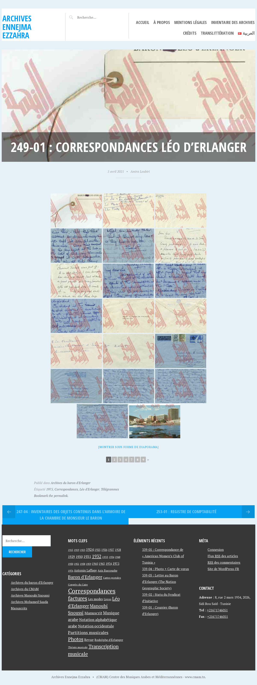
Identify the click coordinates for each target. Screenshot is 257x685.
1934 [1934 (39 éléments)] (111, 557)
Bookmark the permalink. (51, 495)
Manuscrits (19, 608)
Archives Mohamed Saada (29, 602)
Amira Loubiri (140, 171)
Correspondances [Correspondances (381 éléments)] (91, 591)
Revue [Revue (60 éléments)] (89, 639)
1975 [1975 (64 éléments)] (115, 563)
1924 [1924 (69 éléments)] (90, 549)
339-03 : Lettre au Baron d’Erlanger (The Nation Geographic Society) (160, 581)
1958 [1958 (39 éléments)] (82, 563)
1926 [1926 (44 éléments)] (104, 550)
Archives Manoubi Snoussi (30, 595)
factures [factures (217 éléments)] (77, 598)
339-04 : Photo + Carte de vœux (165, 569)
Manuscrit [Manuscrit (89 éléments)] (93, 612)
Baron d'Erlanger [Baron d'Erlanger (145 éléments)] (85, 577)
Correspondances (66, 489)
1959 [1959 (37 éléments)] (88, 563)
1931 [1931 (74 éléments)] (87, 556)
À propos (162, 22)
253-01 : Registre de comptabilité (186, 511)
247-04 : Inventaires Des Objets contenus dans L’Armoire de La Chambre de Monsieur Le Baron (70, 515)
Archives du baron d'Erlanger (70, 483)
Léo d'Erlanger (89, 489)
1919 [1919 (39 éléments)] (76, 549)
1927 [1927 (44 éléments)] (111, 550)
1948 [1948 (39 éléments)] (117, 557)
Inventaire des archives (233, 22)
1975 (49, 489)
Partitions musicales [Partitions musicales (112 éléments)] (88, 632)
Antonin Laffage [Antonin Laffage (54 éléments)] (85, 570)
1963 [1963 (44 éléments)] (102, 564)
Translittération (217, 33)
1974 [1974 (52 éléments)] (109, 564)
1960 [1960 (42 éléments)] (95, 564)
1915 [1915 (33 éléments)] (70, 549)
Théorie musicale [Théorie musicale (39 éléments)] (78, 647)
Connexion (216, 549)
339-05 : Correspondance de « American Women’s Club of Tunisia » (163, 556)
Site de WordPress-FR (223, 569)
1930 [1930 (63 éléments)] (79, 556)
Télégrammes (110, 489)
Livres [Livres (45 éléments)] (107, 599)
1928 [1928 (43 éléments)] (118, 550)
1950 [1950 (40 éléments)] (70, 563)
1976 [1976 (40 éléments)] (70, 570)
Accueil (142, 22)
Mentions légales (190, 22)
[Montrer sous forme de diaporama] (128, 447)
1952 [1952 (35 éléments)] (76, 563)
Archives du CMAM (25, 589)
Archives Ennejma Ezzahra (16, 27)
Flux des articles (223, 556)
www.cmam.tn (195, 677)
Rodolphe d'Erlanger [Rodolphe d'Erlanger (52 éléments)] (109, 640)
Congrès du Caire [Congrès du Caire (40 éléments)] (78, 584)
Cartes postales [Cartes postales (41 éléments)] (112, 578)
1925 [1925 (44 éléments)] (97, 550)
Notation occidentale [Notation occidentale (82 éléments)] (96, 626)
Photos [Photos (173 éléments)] (75, 639)
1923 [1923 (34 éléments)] (82, 549)
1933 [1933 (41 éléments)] (105, 557)
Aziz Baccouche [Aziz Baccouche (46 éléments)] (107, 570)
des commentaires (224, 562)
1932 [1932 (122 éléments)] (96, 556)
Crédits (189, 33)
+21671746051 (217, 610)
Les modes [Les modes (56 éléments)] (95, 599)
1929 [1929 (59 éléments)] (71, 556)
